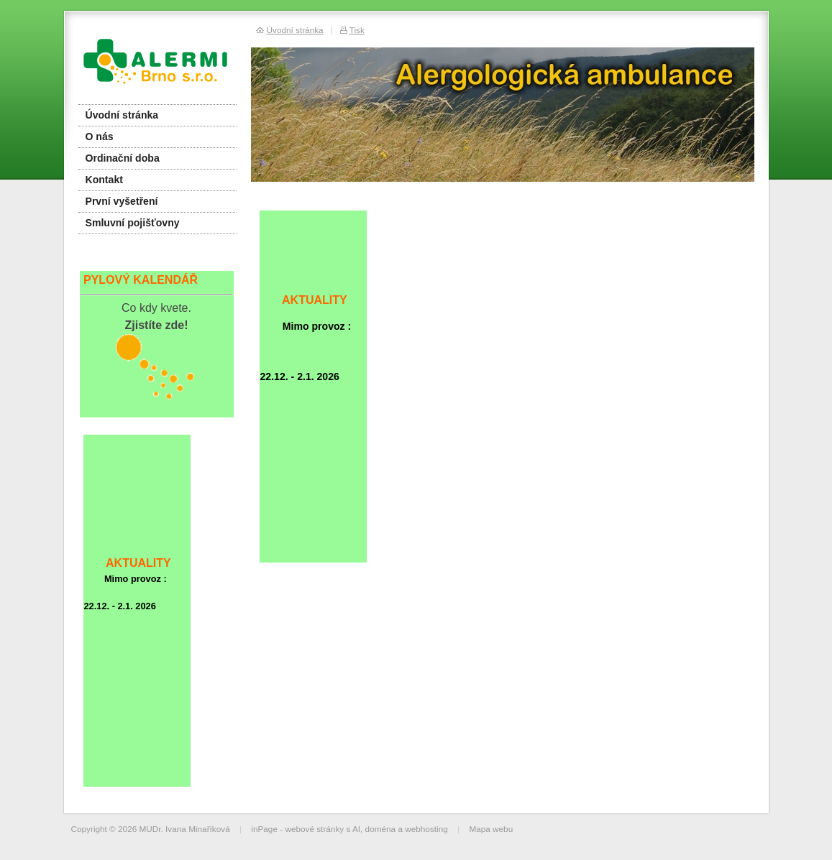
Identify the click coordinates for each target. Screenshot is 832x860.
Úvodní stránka (122, 115)
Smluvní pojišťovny (133, 222)
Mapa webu (491, 828)
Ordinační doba (123, 158)
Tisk (357, 29)
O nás (100, 136)
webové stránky (314, 828)
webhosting (426, 828)
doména (380, 828)
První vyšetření (122, 201)
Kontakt (104, 179)
